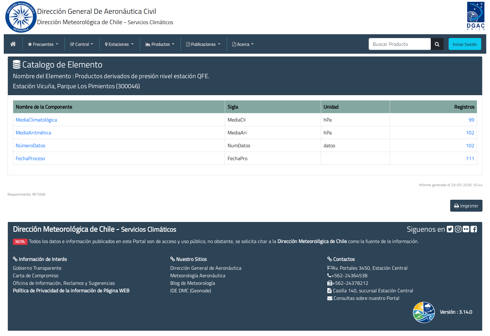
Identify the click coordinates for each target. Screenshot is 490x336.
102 (470, 132)
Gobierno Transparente (37, 268)
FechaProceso (30, 158)
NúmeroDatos (30, 145)
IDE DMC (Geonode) (190, 290)
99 (471, 119)
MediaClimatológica (36, 119)
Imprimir (466, 205)
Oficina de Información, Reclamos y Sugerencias (64, 283)
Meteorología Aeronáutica (197, 275)
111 (470, 158)
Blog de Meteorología (192, 283)
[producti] (400, 44)
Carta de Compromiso (35, 275)
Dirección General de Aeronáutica (205, 268)
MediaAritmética (33, 132)
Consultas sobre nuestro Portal (366, 298)
